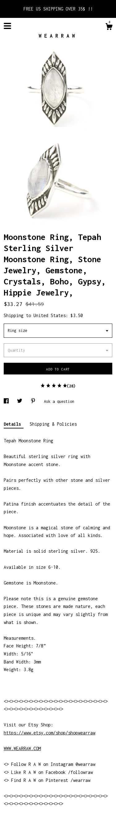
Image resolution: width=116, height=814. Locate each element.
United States (49, 315)
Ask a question (59, 401)
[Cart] (108, 27)
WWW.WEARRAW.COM (22, 748)
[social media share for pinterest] (34, 401)
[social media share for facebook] (7, 401)
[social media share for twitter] (20, 401)
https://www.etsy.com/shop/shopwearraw (49, 732)
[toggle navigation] (7, 26)
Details (14, 424)
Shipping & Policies (53, 424)
